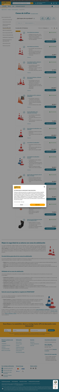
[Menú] (57, 380)
